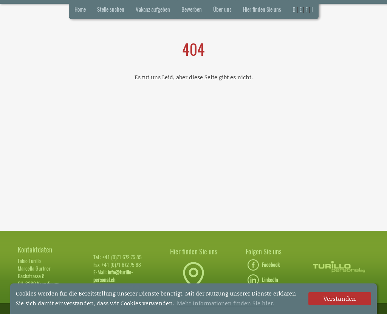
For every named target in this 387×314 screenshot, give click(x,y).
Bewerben (191, 9)
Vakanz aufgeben (153, 9)
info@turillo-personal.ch (113, 276)
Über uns (222, 9)
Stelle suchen (110, 9)
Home (80, 9)
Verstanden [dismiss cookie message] (340, 298)
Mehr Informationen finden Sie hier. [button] (225, 303)
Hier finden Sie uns (262, 9)
